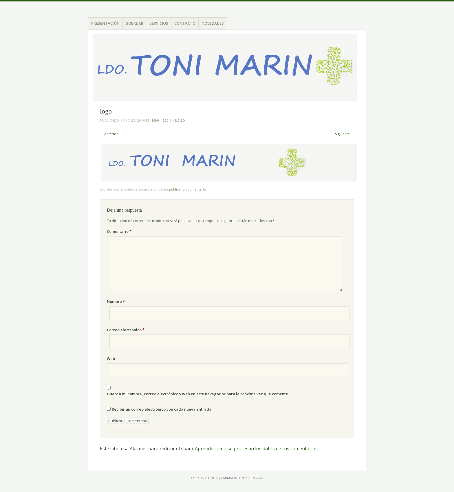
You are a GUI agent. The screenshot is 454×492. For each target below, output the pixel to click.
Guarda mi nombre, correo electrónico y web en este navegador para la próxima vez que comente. (198, 393)
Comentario (119, 231)
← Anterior (109, 133)
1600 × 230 (160, 120)
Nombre (116, 301)
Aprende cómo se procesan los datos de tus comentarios (256, 448)
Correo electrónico (125, 329)
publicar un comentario (187, 189)
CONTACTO (184, 23)
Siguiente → (344, 133)
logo (180, 120)
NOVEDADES (213, 23)
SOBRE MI (134, 23)
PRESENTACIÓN (105, 23)
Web (111, 358)
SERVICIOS (158, 23)
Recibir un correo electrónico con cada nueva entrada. (162, 409)
